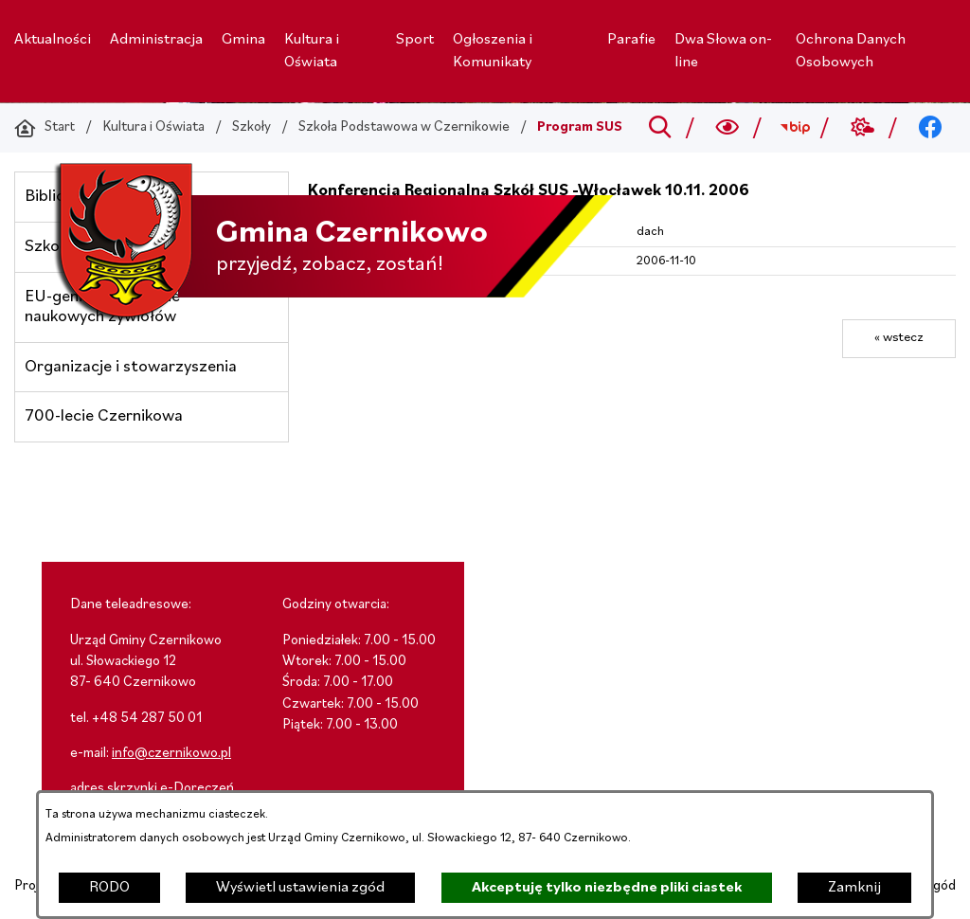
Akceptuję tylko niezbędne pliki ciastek (607, 887)
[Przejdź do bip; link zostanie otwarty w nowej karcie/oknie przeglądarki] (795, 128)
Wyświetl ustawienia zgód (300, 887)
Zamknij (854, 887)
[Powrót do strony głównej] (44, 127)
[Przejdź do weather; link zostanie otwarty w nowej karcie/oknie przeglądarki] (862, 128)
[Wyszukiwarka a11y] (728, 128)
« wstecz (899, 338)
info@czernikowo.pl (171, 754)
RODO (109, 887)
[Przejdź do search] (660, 128)
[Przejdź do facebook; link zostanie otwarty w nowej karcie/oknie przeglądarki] (931, 128)
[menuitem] (52, 39)
